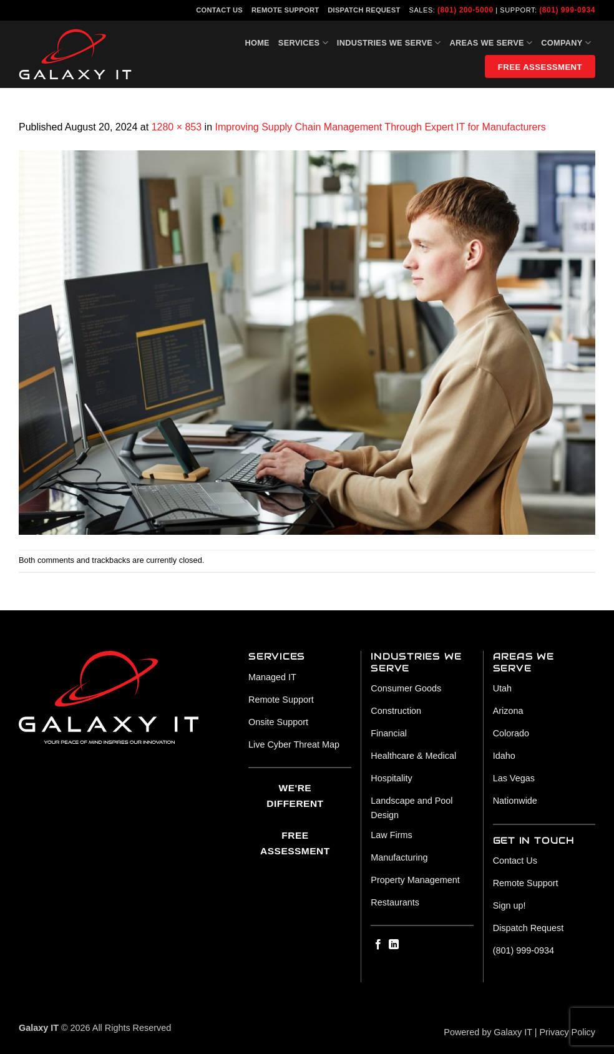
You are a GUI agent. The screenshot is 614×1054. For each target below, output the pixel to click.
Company (566, 43)
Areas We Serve (491, 43)
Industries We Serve (389, 43)
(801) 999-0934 (567, 10)
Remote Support (285, 10)
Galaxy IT (513, 1032)
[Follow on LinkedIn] (394, 944)
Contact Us (219, 10)
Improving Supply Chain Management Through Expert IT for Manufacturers (380, 127)
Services (303, 43)
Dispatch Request (364, 10)
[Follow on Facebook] (378, 944)
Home (257, 42)
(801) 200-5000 (465, 10)
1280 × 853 (177, 127)
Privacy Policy (567, 1032)
